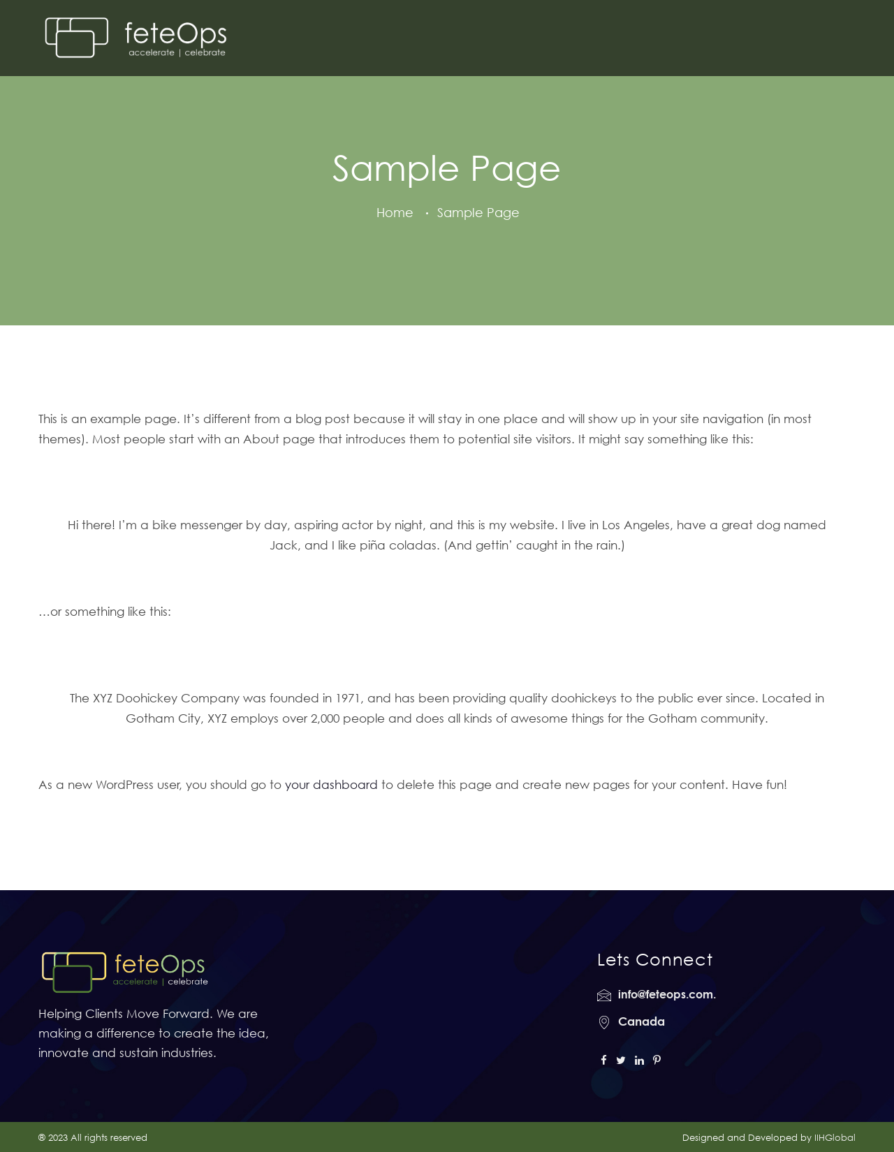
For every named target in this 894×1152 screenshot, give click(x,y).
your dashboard (331, 784)
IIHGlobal (835, 1137)
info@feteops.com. (667, 994)
